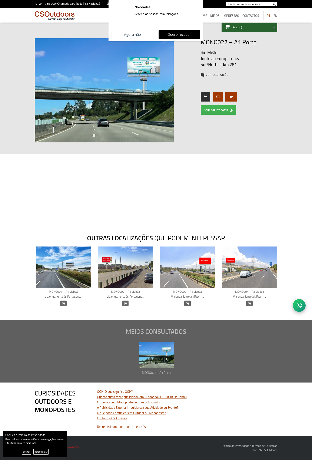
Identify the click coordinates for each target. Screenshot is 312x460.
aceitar (26, 451)
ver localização (217, 74)
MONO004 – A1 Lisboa (249, 294)
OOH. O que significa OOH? (115, 391)
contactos (250, 15)
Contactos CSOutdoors (112, 418)
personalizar (40, 451)
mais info (31, 443)
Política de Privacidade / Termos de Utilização (249, 446)
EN (275, 15)
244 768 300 (47, 3)
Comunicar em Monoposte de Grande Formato (128, 402)
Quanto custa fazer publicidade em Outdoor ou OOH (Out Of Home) (142, 397)
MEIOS (214, 15)
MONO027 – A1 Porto (156, 372)
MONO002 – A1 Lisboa (125, 294)
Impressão (231, 15)
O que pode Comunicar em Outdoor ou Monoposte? (131, 413)
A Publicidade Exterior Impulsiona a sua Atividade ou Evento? (137, 407)
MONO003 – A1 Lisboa (187, 294)
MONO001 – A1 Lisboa (63, 294)
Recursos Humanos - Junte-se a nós (121, 426)
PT (268, 15)
